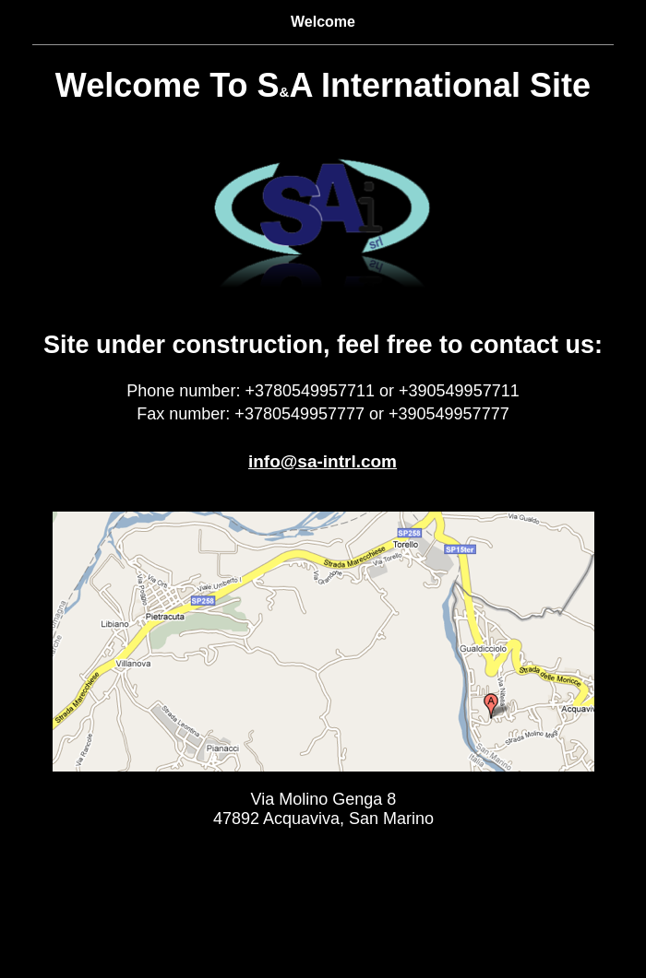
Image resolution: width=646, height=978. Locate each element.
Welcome (323, 21)
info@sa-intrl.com (322, 461)
